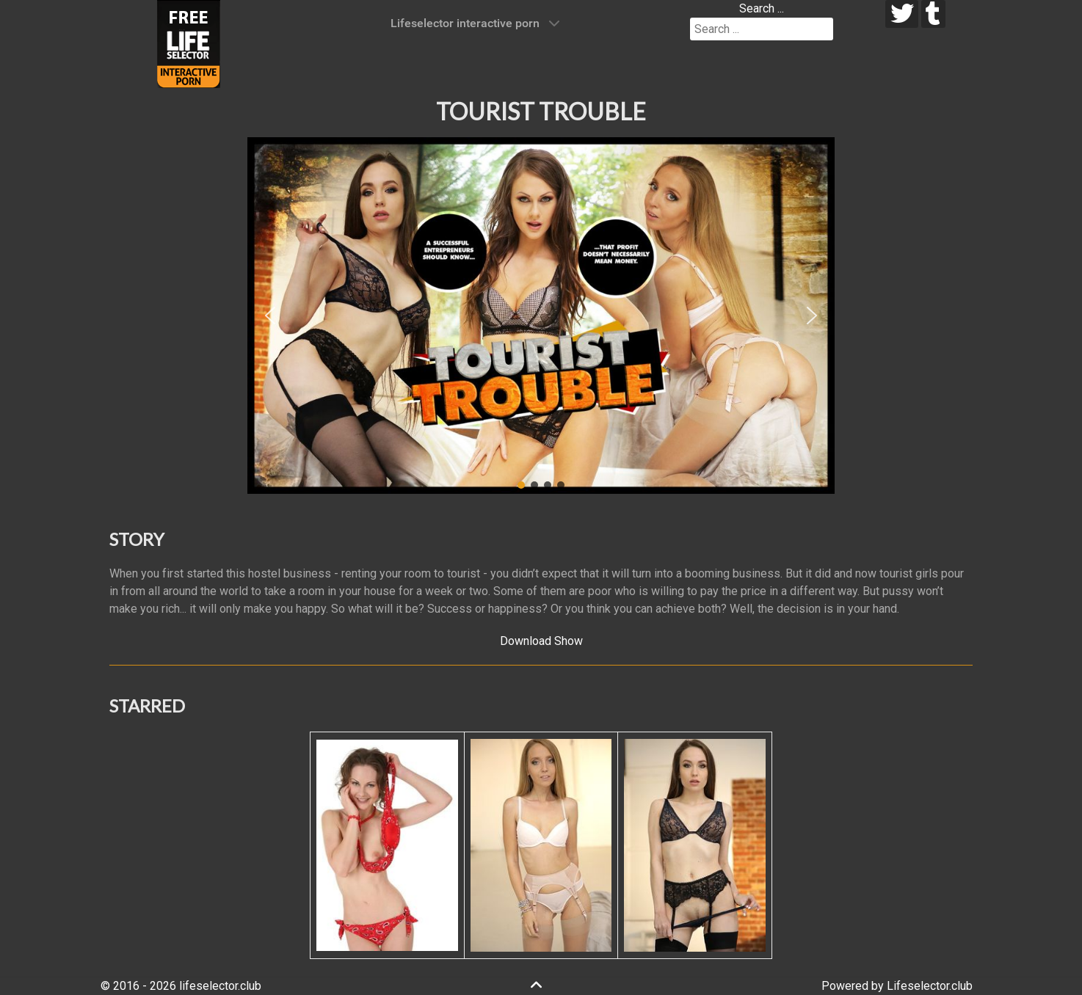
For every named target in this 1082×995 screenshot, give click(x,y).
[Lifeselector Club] (188, 43)
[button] (270, 315)
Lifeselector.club (930, 986)
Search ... (761, 8)
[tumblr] (933, 14)
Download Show (541, 641)
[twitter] (901, 14)
